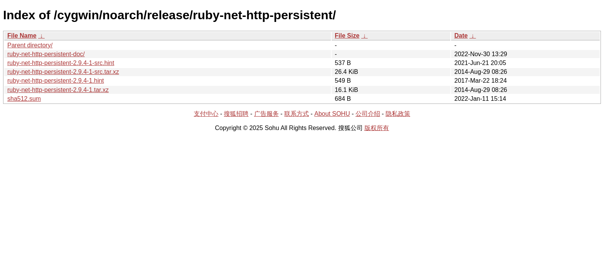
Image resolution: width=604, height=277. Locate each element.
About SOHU (332, 113)
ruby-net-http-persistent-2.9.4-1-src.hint (60, 63)
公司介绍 (368, 113)
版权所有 (376, 128)
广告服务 (266, 113)
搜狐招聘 (236, 113)
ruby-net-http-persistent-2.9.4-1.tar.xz (58, 90)
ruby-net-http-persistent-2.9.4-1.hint (55, 80)
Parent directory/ (29, 45)
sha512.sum (24, 98)
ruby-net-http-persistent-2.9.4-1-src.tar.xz (63, 71)
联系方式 (296, 113)
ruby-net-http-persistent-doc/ (46, 54)
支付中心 (206, 113)
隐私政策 (398, 113)
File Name (22, 35)
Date (461, 35)
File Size (347, 35)
